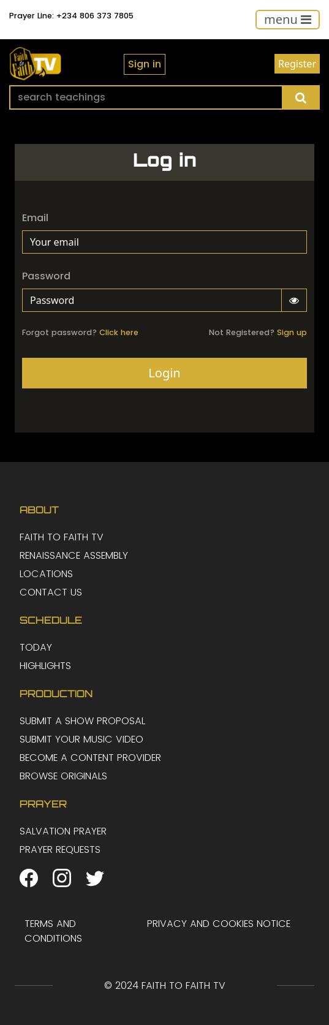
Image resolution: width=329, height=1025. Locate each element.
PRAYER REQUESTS (60, 849)
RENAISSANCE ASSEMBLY (74, 555)
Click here (118, 332)
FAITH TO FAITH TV (62, 537)
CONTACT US (51, 592)
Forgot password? (80, 332)
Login (164, 373)
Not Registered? (258, 332)
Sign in (144, 64)
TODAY (36, 647)
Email (35, 218)
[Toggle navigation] (287, 19)
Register (297, 63)
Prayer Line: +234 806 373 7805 (71, 15)
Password (46, 276)
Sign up (292, 332)
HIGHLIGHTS (45, 666)
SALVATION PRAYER (63, 831)
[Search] (146, 97)
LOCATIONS (46, 574)
